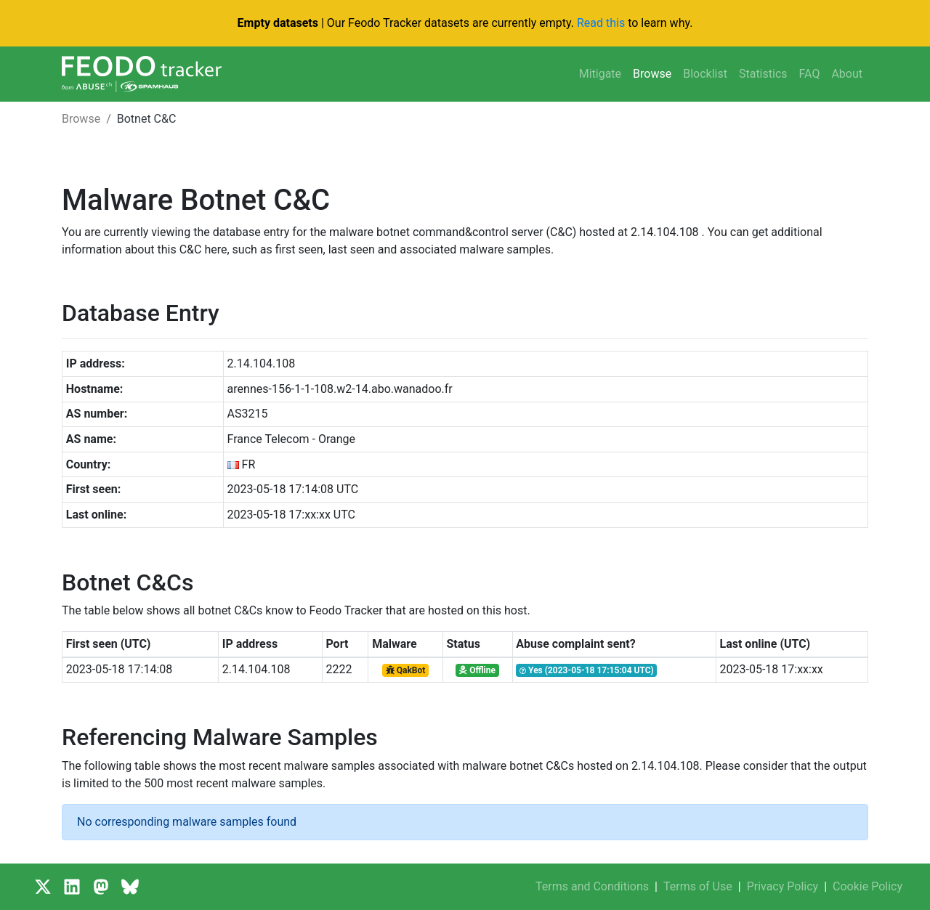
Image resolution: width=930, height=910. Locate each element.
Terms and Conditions (592, 886)
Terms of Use (697, 886)
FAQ (809, 74)
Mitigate (600, 74)
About (846, 74)
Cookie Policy (867, 886)
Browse (652, 74)
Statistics (763, 74)
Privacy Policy (783, 886)
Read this (601, 23)
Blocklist (705, 74)
